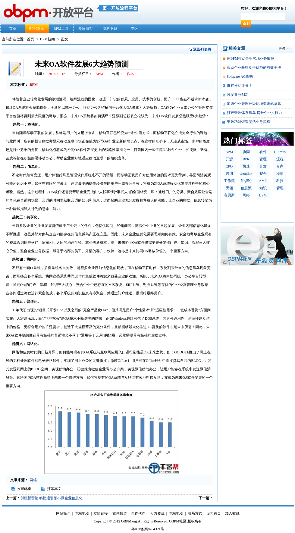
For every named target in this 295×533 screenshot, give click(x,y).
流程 (280, 159)
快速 (246, 166)
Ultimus (280, 152)
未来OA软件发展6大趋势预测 (82, 64)
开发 (263, 166)
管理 (263, 159)
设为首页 (213, 513)
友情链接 (100, 513)
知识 (263, 188)
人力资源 (157, 513)
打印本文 (54, 489)
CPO (229, 166)
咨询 (229, 173)
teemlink (246, 173)
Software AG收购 (240, 76)
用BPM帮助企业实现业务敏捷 (250, 58)
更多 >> (284, 48)
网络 (246, 195)
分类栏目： (83, 74)
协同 (246, 152)
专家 (280, 166)
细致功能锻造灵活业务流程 (248, 122)
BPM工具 (61, 29)
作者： (117, 74)
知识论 (246, 181)
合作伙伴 (138, 513)
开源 (229, 159)
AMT (263, 181)
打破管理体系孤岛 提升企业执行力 (254, 113)
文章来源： (19, 480)
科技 (280, 181)
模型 (280, 173)
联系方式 (195, 513)
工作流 (229, 181)
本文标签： (19, 85)
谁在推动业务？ (239, 85)
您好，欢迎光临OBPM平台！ (264, 8)
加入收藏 (232, 513)
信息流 (246, 188)
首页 (12, 29)
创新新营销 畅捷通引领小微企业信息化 (51, 498)
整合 (263, 173)
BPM (229, 152)
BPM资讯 (36, 29)
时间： (40, 74)
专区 (134, 29)
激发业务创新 (238, 94)
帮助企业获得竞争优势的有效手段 (254, 67)
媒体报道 (119, 513)
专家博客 (85, 29)
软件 (263, 152)
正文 (64, 39)
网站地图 (82, 513)
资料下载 (110, 29)
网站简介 (63, 513)
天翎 (229, 188)
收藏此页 (24, 489)
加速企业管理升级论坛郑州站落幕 (254, 104)
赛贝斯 (229, 195)
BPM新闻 (48, 39)
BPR (246, 159)
